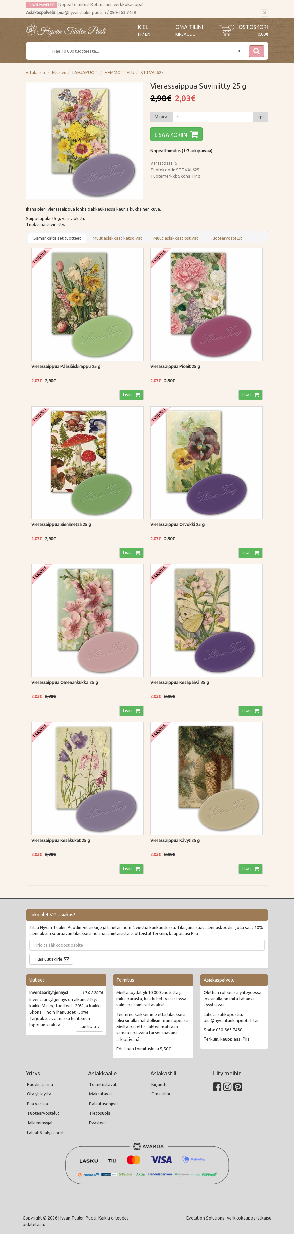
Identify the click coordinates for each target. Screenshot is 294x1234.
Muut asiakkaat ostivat (175, 238)
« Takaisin (35, 72)
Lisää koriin (171, 135)
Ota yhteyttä (39, 1093)
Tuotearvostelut (226, 238)
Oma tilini (189, 27)
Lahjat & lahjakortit (45, 1132)
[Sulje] (264, 13)
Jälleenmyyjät (40, 1122)
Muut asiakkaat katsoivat (117, 238)
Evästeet (97, 1122)
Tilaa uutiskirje (48, 959)
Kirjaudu (185, 34)
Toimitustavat (103, 1084)
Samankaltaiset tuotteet (57, 238)
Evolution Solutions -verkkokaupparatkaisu (228, 1217)
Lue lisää (89, 1026)
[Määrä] (213, 117)
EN (147, 34)
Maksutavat (100, 1093)
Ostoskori (253, 27)
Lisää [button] (128, 395)
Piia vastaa (37, 1103)
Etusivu (59, 72)
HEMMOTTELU (119, 72)
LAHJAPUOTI (85, 72)
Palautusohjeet (103, 1103)
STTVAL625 (152, 72)
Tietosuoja (99, 1113)
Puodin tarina (40, 1084)
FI (139, 34)
